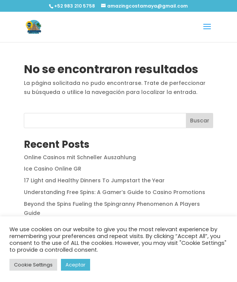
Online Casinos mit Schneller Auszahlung (80, 157)
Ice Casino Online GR (52, 168)
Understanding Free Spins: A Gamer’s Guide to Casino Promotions (114, 192)
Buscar (199, 120)
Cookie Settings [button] (33, 264)
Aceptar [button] (75, 264)
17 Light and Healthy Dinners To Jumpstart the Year (94, 180)
